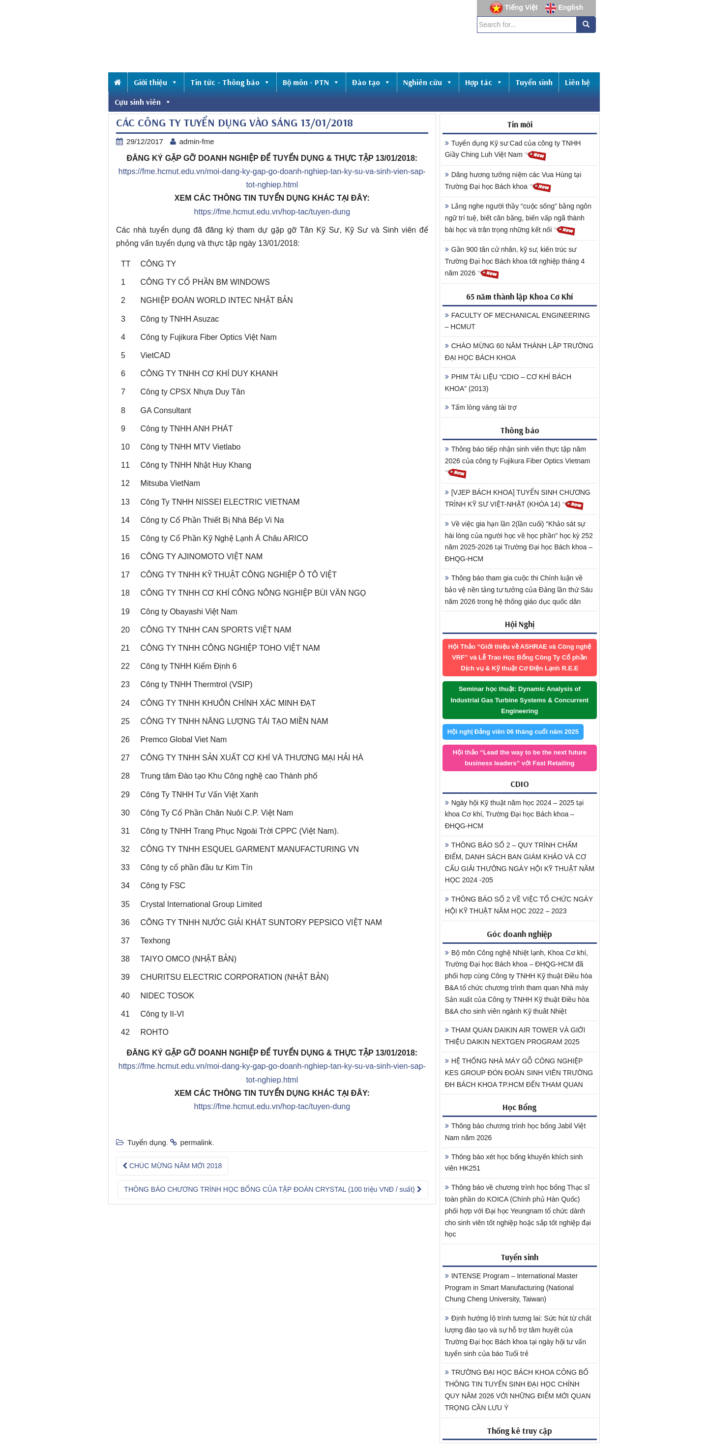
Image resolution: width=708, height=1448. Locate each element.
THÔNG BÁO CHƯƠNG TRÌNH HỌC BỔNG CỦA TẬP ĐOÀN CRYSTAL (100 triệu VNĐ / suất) (272, 1189)
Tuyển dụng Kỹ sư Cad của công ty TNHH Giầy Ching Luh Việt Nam (513, 150)
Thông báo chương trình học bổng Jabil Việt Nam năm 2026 (515, 1132)
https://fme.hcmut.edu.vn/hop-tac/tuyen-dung (272, 212)
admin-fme (196, 141)
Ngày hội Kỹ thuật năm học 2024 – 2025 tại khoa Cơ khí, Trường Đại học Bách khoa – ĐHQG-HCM (514, 814)
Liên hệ (577, 82)
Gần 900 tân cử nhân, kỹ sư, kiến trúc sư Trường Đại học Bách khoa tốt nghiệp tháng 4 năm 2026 (515, 262)
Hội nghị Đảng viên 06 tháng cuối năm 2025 (513, 731)
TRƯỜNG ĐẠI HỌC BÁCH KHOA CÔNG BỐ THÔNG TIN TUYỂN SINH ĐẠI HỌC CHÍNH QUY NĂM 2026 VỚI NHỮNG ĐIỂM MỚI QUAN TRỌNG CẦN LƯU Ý (518, 1389)
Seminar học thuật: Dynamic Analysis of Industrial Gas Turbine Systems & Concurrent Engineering (519, 699)
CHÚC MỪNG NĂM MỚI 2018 (172, 1166)
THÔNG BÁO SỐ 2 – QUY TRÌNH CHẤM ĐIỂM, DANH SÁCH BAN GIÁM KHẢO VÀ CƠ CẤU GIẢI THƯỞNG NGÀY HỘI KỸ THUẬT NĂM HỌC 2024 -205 (519, 862)
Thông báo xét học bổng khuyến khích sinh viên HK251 (514, 1163)
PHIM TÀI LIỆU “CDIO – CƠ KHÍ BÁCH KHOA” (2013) (508, 382)
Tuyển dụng (146, 1142)
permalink (196, 1142)
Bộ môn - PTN (311, 82)
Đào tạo (371, 82)
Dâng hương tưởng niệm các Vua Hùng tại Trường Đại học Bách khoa (513, 182)
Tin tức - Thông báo (230, 82)
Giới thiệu (156, 82)
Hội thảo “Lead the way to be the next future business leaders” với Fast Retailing (520, 758)
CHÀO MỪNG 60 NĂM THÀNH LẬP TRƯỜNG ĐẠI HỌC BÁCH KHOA (519, 352)
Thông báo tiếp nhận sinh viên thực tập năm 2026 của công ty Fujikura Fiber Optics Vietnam (517, 462)
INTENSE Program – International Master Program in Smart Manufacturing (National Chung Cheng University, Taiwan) (511, 1287)
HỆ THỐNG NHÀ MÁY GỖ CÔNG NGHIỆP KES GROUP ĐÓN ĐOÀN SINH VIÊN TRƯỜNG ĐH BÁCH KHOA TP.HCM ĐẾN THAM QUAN (519, 1072)
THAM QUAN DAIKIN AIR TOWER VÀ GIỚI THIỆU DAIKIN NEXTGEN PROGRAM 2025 (515, 1036)
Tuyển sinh (534, 82)
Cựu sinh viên (143, 102)
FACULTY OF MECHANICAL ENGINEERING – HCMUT (517, 321)
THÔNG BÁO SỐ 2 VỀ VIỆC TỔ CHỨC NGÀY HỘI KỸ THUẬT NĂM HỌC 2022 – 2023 (519, 905)
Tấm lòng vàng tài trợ (481, 407)
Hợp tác (484, 82)
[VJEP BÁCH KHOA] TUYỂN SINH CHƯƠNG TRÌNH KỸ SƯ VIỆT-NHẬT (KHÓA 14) (517, 499)
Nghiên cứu (428, 82)
